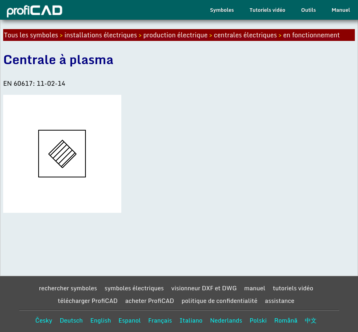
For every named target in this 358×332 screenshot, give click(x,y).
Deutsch (71, 320)
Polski (258, 320)
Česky (43, 320)
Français (160, 320)
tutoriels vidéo (293, 288)
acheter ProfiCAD (149, 300)
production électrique (175, 35)
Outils (308, 10)
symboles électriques (133, 288)
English (100, 320)
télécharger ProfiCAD (88, 300)
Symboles (222, 10)
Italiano (191, 320)
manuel (254, 288)
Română (285, 320)
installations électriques (101, 35)
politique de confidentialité (220, 300)
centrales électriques (245, 35)
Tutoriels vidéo (268, 10)
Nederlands (226, 320)
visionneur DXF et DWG (204, 288)
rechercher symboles (68, 288)
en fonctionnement (311, 35)
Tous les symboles (31, 35)
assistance (280, 300)
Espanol (130, 320)
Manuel (341, 10)
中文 (311, 320)
